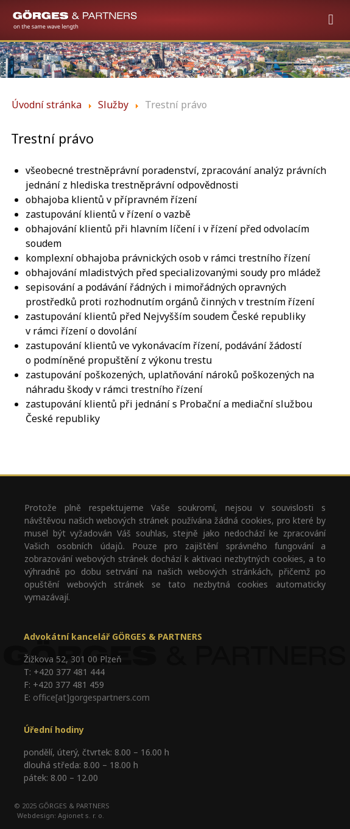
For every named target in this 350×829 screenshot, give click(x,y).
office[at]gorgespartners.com (91, 697)
